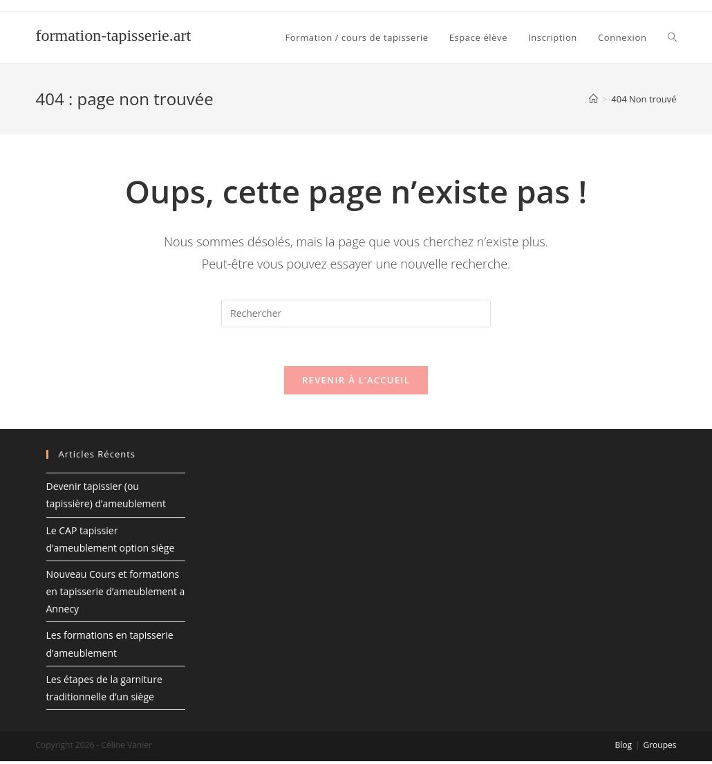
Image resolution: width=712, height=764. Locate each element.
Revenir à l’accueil (356, 382)
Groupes (659, 748)
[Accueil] (593, 99)
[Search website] (672, 37)
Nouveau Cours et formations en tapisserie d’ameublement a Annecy (115, 594)
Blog (623, 748)
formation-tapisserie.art (113, 35)
